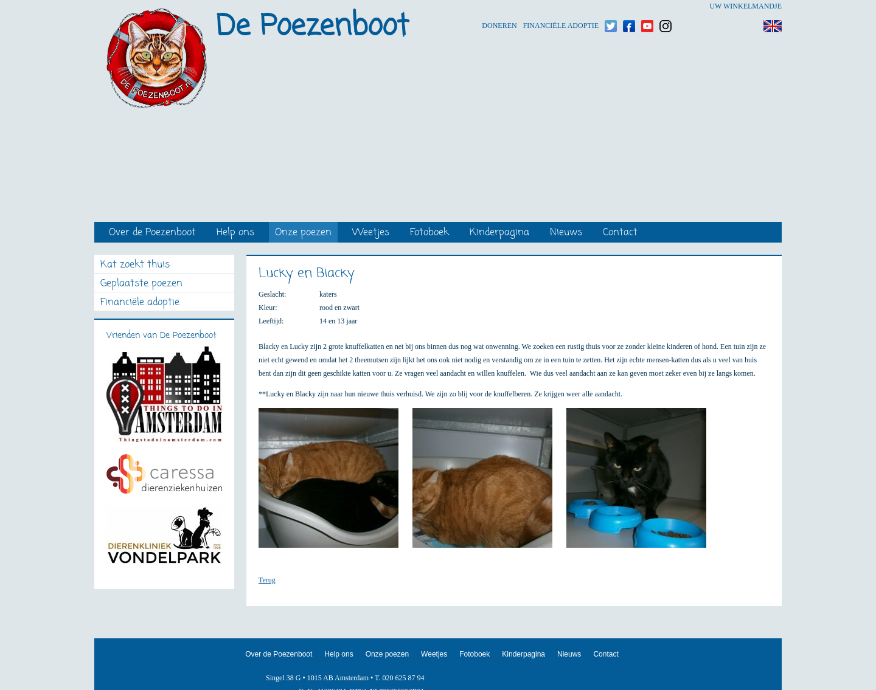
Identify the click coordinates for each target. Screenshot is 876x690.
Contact (620, 233)
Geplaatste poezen (141, 284)
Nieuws (566, 233)
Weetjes (370, 233)
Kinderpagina (499, 233)
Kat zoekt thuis (135, 265)
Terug (267, 580)
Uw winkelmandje (745, 6)
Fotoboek (429, 233)
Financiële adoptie (561, 6)
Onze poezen (303, 233)
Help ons (235, 233)
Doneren (499, 6)
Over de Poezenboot (152, 233)
